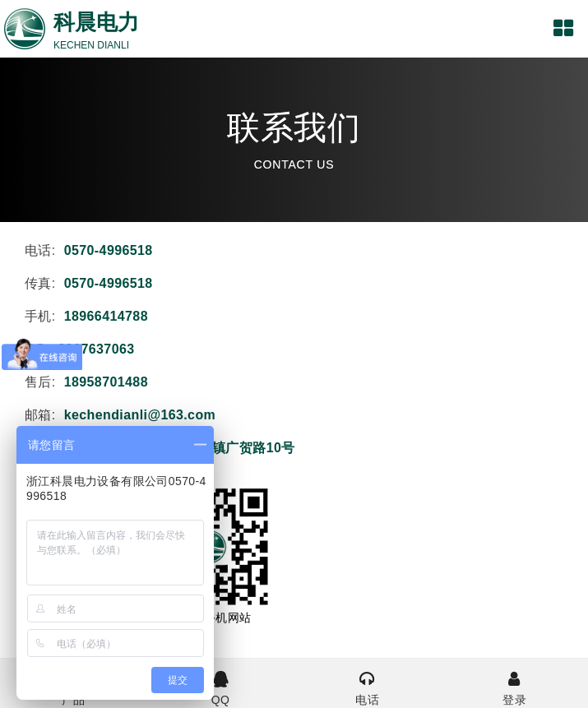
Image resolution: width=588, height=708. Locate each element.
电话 (368, 686)
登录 (514, 686)
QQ (220, 686)
